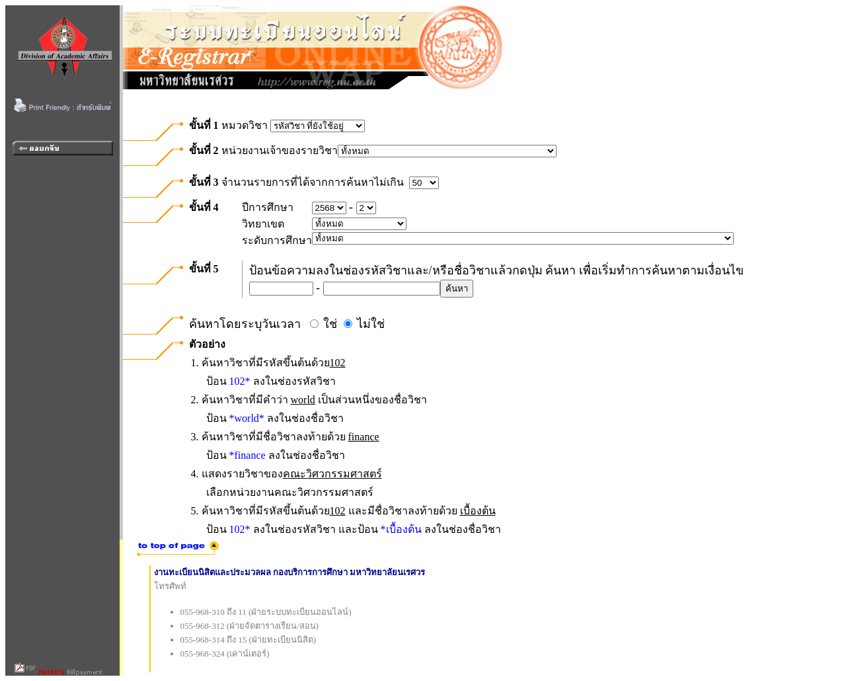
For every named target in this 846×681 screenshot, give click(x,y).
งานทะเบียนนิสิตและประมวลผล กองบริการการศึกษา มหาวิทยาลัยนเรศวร (290, 572)
